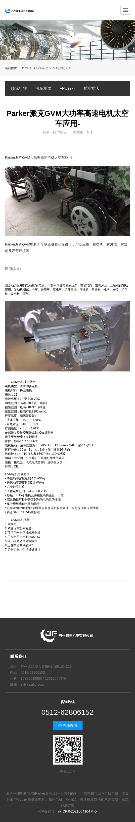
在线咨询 (70, 725)
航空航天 (62, 68)
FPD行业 (68, 88)
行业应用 (42, 68)
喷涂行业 (19, 88)
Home (25, 68)
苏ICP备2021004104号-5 (77, 811)
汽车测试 (43, 88)
